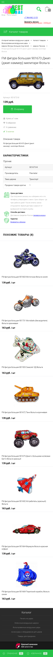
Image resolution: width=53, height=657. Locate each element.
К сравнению (9, 127)
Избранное (37, 653)
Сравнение (12, 653)
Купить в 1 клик (10, 118)
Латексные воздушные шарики (26, 623)
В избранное (9, 122)
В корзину (17, 109)
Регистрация (12, 15)
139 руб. (8, 102)
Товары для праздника (26, 636)
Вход (3, 15)
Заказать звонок (31, 22)
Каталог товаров (15, 31)
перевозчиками (39, 215)
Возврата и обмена (17, 222)
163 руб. (8, 327)
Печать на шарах (26, 619)
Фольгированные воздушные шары (26, 627)
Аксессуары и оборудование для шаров (26, 632)
